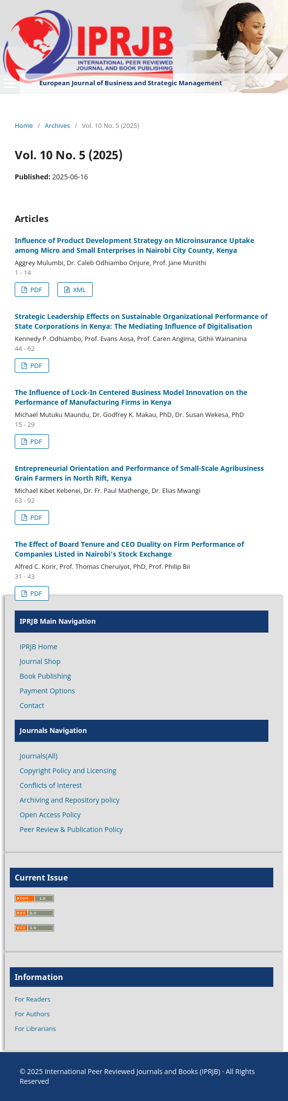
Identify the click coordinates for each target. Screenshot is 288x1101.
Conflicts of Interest (51, 785)
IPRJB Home (38, 646)
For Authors (32, 1013)
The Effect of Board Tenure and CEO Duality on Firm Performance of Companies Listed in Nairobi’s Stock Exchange (129, 549)
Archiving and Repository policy (70, 800)
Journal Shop (40, 661)
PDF (35, 289)
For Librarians (35, 1028)
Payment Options (47, 690)
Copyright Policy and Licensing (68, 770)
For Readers (33, 999)
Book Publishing (45, 676)
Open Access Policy (50, 814)
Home (24, 125)
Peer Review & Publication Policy (71, 829)
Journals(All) (38, 755)
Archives (57, 125)
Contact (32, 705)
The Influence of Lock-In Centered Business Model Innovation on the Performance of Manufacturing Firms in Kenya (131, 397)
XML (79, 289)
